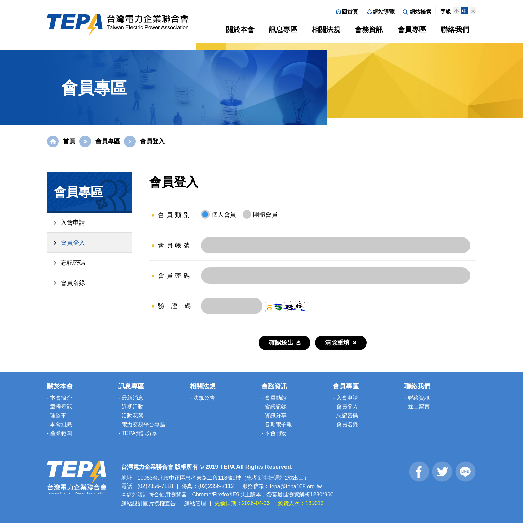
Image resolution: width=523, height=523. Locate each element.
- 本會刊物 (274, 433)
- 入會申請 (345, 398)
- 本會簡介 (59, 398)
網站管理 (195, 503)
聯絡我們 (455, 29)
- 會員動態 (274, 398)
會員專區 (412, 29)
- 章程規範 (59, 407)
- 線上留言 (417, 407)
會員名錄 (73, 282)
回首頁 (347, 12)
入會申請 (73, 222)
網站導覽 (381, 12)
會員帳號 (175, 245)
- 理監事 (57, 415)
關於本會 (240, 29)
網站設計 (138, 495)
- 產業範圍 (59, 433)
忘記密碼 (73, 262)
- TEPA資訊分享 (137, 433)
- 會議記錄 (274, 407)
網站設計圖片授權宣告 (148, 503)
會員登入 (73, 242)
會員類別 (175, 215)
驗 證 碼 (175, 306)
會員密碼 (175, 275)
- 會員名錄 (345, 424)
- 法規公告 (202, 398)
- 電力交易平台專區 (141, 424)
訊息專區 (283, 29)
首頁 (69, 141)
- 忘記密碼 (345, 415)
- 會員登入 (345, 407)
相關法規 (326, 29)
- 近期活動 (130, 407)
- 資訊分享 (274, 415)
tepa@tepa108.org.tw (296, 486)
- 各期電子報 (276, 424)
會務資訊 (369, 29)
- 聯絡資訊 (417, 398)
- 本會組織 (59, 424)
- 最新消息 (130, 398)
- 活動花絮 (130, 415)
